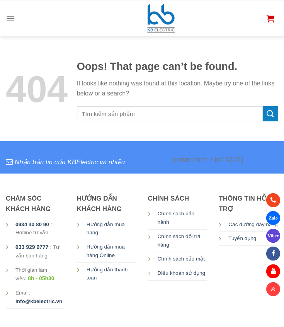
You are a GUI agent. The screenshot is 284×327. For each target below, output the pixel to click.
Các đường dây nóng (252, 224)
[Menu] (10, 18)
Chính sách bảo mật (181, 259)
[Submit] (270, 113)
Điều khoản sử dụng (182, 273)
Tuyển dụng (242, 238)
